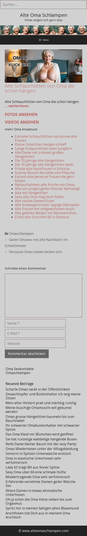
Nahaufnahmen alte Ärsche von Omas (45, 184)
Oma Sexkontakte (20, 369)
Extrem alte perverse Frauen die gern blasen (44, 178)
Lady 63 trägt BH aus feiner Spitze (33, 467)
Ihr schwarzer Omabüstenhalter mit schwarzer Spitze (42, 427)
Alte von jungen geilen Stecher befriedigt (47, 188)
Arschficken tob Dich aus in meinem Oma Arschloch (38, 515)
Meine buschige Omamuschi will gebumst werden (39, 409)
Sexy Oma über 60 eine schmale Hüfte (36, 472)
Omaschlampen (21, 233)
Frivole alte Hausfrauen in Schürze (42, 168)
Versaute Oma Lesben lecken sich (35, 252)
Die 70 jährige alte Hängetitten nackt (44, 164)
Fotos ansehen (21, 114)
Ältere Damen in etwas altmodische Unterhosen (34, 492)
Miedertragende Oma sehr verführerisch (38, 477)
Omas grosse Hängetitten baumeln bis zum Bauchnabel (40, 418)
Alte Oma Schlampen (43, 15)
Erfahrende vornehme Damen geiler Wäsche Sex (40, 483)
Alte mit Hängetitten (31, 193)
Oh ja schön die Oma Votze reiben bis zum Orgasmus (39, 501)
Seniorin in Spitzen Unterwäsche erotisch (38, 453)
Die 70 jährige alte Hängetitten (39, 160)
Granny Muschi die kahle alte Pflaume (45, 172)
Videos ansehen (22, 122)
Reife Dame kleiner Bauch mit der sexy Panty (41, 444)
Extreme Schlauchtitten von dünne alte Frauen (46, 138)
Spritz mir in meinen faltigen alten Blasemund (42, 508)
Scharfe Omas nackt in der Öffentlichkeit (38, 389)
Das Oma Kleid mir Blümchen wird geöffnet (40, 434)
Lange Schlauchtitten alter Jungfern (43, 148)
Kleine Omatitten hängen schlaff (40, 144)
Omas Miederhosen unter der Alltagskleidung (42, 448)
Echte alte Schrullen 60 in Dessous (42, 217)
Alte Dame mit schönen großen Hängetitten (39, 154)
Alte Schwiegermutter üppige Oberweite (47, 205)
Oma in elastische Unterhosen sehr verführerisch (33, 460)
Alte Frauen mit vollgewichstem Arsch (44, 209)
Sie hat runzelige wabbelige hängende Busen (41, 439)
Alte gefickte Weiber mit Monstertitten (45, 213)
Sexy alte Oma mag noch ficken (39, 197)
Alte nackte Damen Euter (35, 201)
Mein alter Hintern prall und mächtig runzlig (41, 403)
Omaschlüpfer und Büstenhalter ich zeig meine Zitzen (43, 396)
